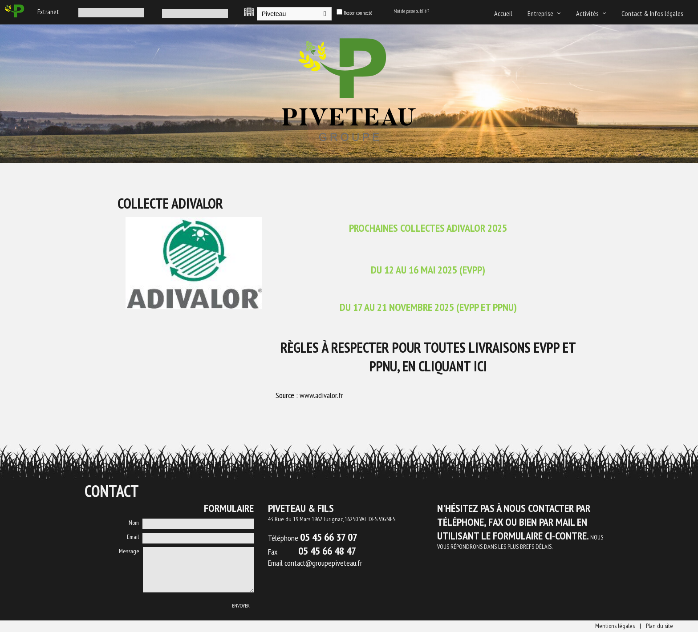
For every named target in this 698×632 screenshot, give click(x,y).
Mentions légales (615, 626)
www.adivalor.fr (321, 395)
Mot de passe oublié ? (411, 11)
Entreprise (540, 13)
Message (129, 551)
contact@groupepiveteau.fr (323, 563)
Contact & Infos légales (652, 13)
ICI (480, 366)
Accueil (503, 13)
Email (133, 537)
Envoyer (241, 605)
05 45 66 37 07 (328, 537)
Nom (134, 523)
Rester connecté (358, 12)
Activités (587, 13)
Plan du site (659, 626)
